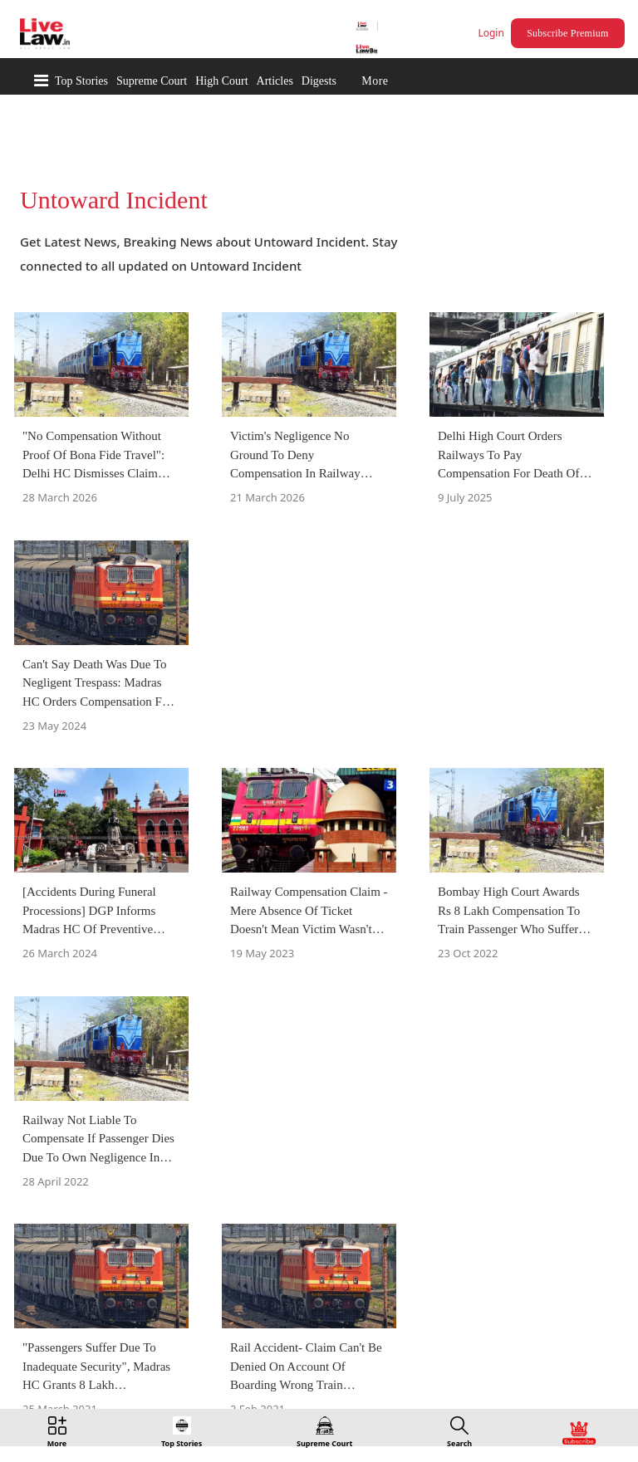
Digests (319, 81)
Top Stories (81, 81)
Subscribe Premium (567, 33)
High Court (221, 81)
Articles (275, 81)
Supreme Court (151, 81)
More (374, 81)
